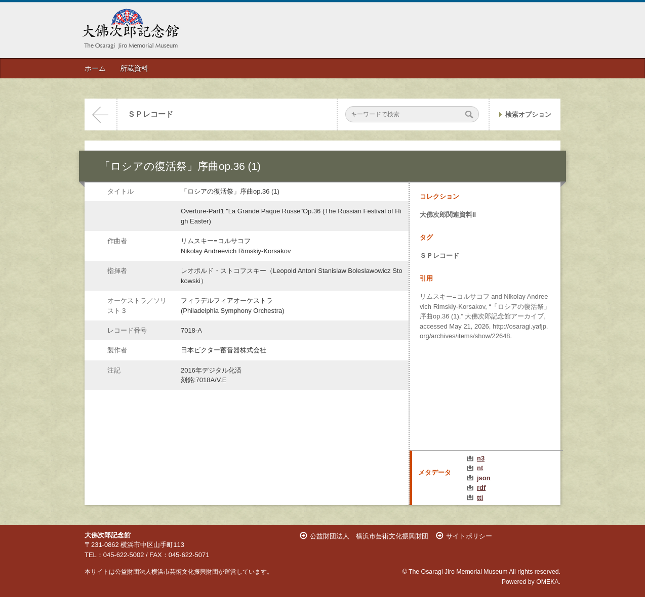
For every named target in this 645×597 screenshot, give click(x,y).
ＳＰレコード (150, 114)
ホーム (95, 68)
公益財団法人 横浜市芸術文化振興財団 (369, 536)
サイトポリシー (469, 536)
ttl (480, 497)
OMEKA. (548, 581)
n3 (481, 458)
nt (480, 468)
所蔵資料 (134, 68)
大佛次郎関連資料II (448, 214)
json (484, 478)
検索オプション (528, 114)
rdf (481, 487)
